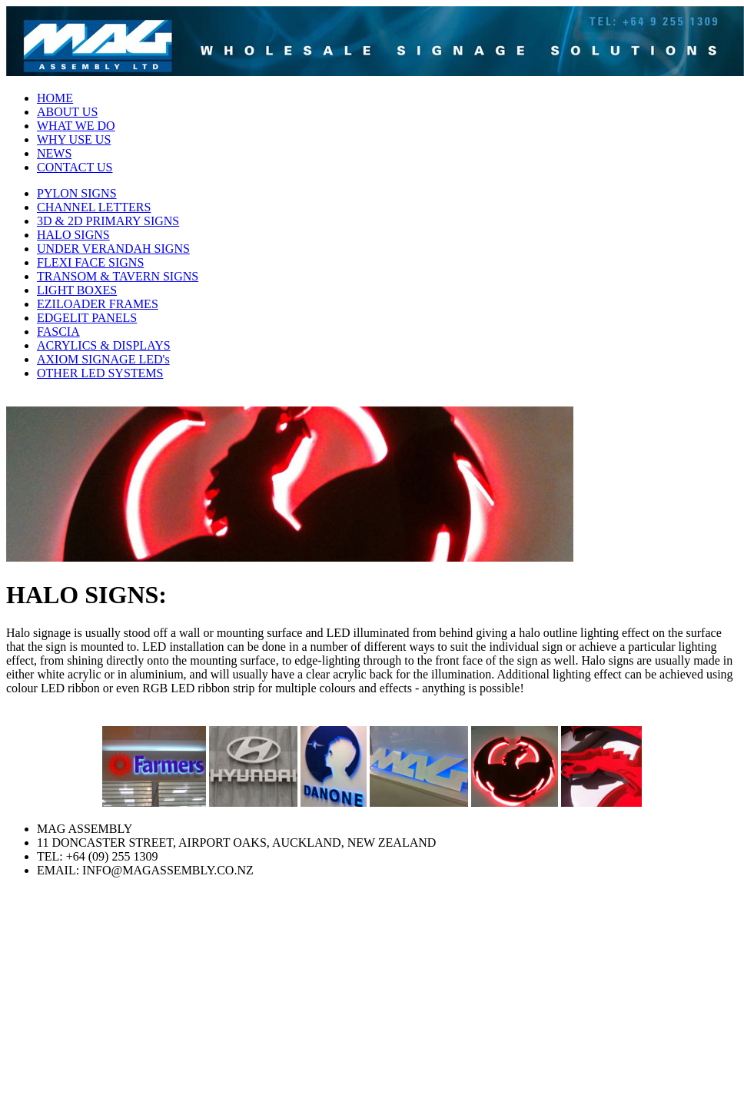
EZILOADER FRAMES (97, 303)
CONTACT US (74, 167)
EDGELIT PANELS (87, 317)
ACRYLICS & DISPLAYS (104, 345)
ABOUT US (67, 111)
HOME (55, 97)
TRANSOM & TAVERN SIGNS (117, 276)
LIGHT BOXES (77, 290)
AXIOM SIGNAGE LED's (103, 359)
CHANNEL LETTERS (94, 207)
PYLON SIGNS (77, 193)
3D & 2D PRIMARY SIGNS (108, 220)
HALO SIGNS (73, 234)
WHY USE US (74, 139)
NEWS (54, 153)
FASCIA (58, 331)
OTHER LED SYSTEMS (100, 373)
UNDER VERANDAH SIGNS (113, 248)
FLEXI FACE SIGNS (90, 262)
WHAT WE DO (76, 125)
